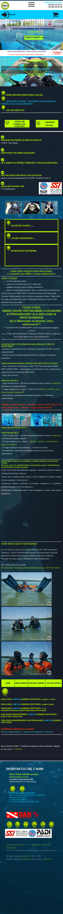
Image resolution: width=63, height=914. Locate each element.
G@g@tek (27, 859)
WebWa (47, 859)
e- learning (55, 383)
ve (51, 859)
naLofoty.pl (26, 856)
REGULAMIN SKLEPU (19, 845)
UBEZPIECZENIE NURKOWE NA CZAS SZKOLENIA (21, 175)
